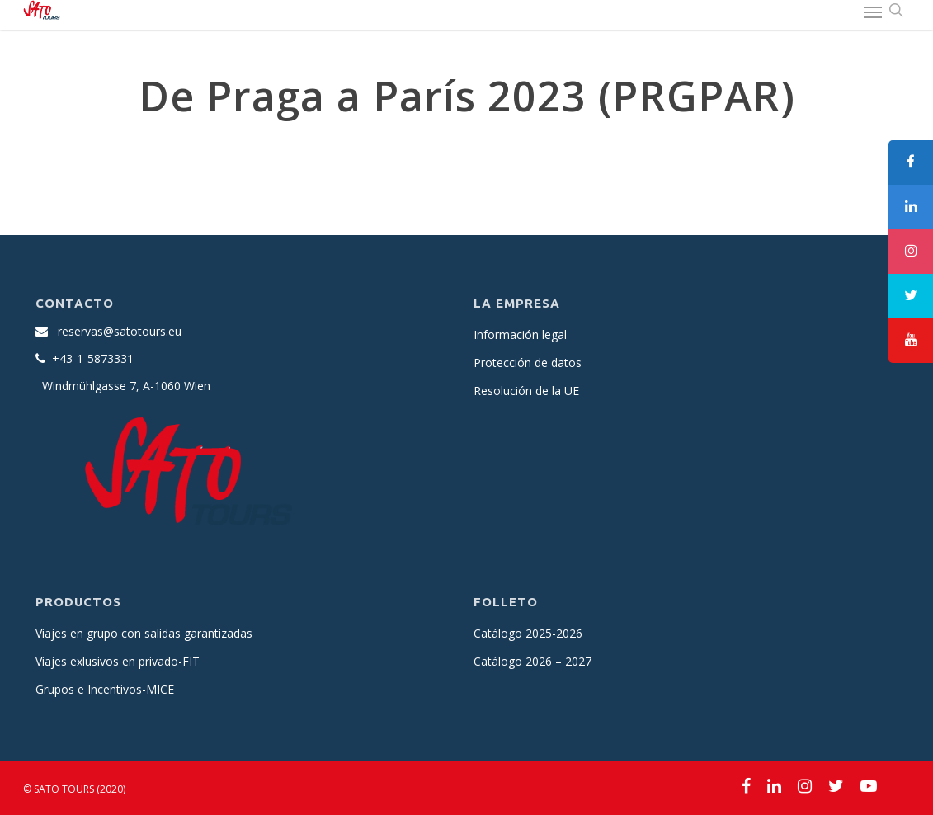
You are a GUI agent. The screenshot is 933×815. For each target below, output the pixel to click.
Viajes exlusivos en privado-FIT (117, 661)
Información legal (520, 334)
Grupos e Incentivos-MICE (104, 689)
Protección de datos (528, 362)
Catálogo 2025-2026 (528, 633)
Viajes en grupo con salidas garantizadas (143, 633)
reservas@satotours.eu (119, 331)
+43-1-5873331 (93, 358)
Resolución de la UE (526, 390)
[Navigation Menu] (873, 11)
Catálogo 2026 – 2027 (532, 661)
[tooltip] (910, 162)
